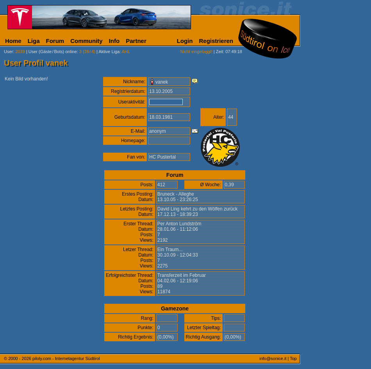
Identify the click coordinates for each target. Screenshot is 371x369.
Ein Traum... (170, 249)
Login (185, 40)
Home (13, 40)
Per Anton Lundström (179, 223)
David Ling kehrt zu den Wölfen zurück (197, 209)
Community (86, 40)
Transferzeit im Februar (181, 275)
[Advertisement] (338, 194)
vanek (161, 82)
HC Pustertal (162, 157)
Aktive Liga (109, 51)
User (8, 51)
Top (293, 358)
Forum (55, 40)
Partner (136, 40)
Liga (34, 40)
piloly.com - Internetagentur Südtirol (66, 358)
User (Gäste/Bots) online (53, 51)
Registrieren (216, 40)
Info (114, 40)
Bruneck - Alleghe (175, 194)
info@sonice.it (272, 358)
